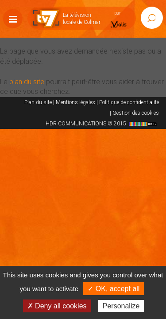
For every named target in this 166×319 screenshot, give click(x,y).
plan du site (26, 82)
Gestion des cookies (135, 113)
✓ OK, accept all (113, 288)
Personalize (121, 306)
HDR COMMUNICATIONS (102, 124)
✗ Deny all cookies (57, 306)
